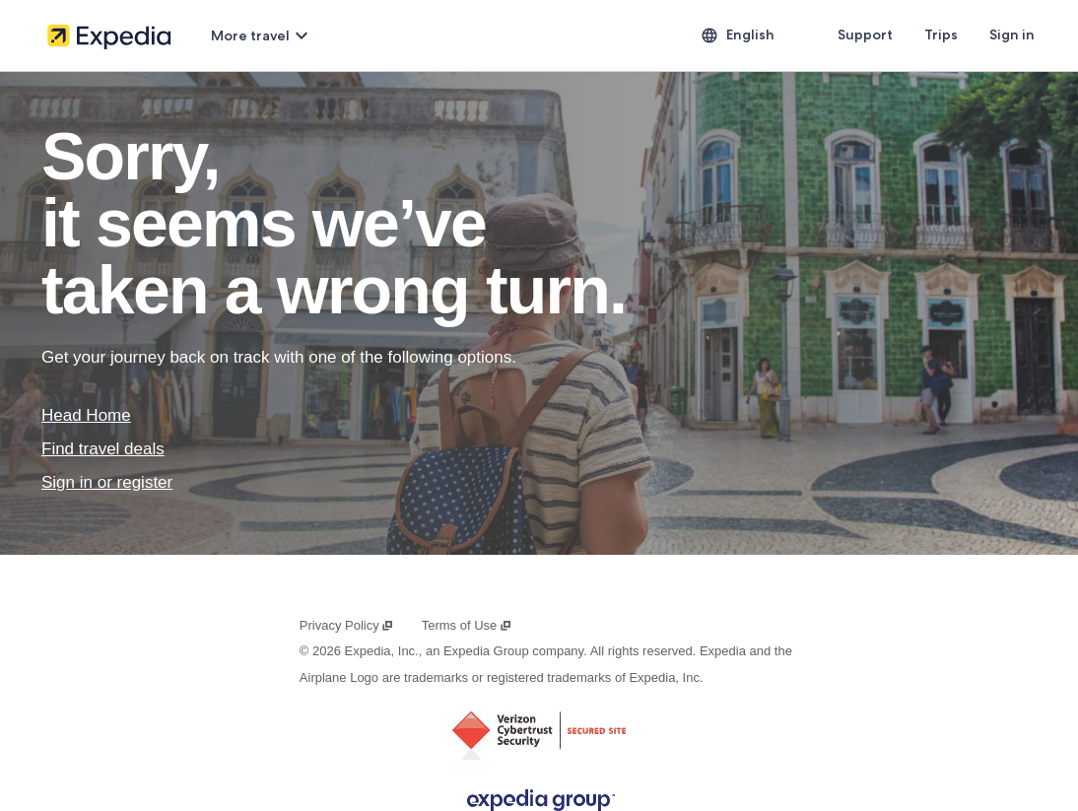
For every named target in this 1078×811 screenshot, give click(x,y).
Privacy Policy (347, 625)
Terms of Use (467, 625)
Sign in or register (106, 482)
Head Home (86, 415)
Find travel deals (103, 448)
